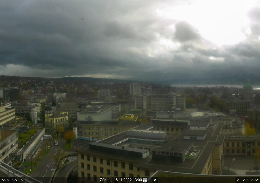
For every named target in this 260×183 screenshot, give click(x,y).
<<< (5, 180)
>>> (254, 180)
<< (14, 180)
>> (245, 180)
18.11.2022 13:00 (130, 180)
